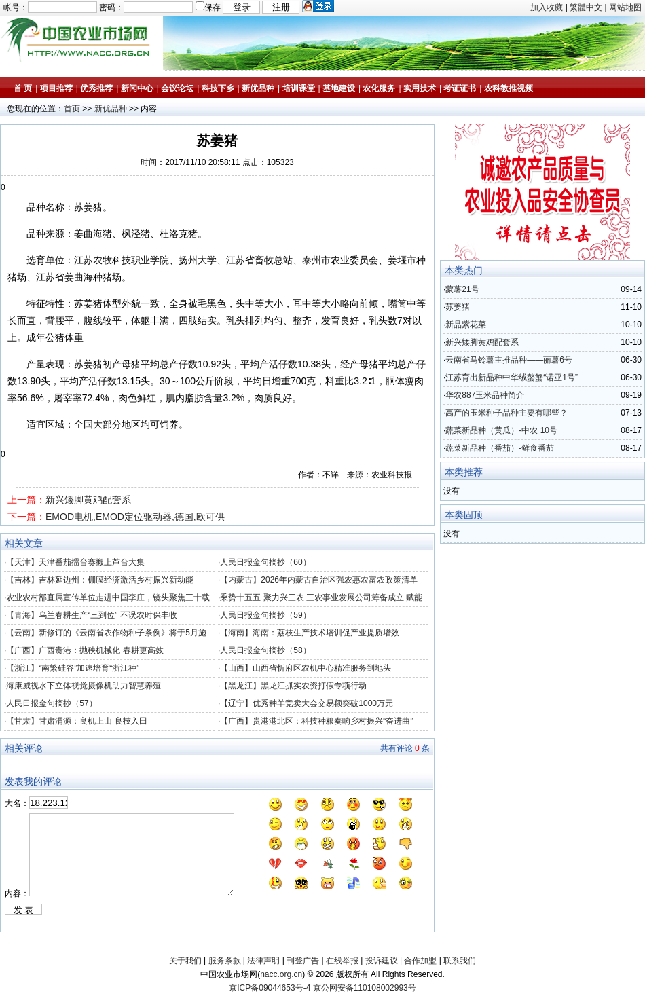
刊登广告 (303, 960)
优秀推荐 (96, 88)
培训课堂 (298, 88)
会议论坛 (177, 88)
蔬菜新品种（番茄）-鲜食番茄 (499, 448)
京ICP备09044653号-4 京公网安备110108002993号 (322, 988)
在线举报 (342, 960)
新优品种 (258, 88)
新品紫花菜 (465, 324)
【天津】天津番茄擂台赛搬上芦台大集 (75, 562)
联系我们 (459, 960)
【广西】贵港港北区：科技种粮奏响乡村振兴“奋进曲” (316, 721)
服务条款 (224, 960)
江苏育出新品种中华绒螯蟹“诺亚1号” (511, 377)
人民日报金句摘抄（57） (51, 703)
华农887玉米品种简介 (484, 395)
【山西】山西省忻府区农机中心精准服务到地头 (305, 668)
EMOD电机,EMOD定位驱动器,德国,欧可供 (135, 516)
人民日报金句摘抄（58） (265, 650)
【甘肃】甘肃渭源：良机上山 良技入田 (76, 721)
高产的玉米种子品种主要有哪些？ (506, 413)
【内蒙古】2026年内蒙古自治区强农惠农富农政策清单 (319, 580)
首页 (72, 108)
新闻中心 (137, 88)
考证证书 (459, 88)
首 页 (23, 88)
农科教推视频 (508, 88)
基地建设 (338, 88)
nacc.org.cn (281, 974)
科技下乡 (218, 88)
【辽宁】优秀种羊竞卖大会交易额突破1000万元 (306, 703)
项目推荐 (56, 88)
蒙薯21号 (462, 289)
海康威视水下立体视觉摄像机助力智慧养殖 (83, 685)
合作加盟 (420, 960)
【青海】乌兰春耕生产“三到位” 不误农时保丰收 (91, 615)
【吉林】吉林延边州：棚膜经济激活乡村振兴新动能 (100, 580)
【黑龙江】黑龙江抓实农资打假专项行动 (293, 685)
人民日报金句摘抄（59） (265, 615)
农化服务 (379, 88)
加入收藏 (546, 7)
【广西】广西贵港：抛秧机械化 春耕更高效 (84, 650)
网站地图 (625, 7)
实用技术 (419, 88)
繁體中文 (586, 7)
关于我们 (185, 960)
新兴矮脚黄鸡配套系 (88, 499)
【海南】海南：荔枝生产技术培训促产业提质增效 (309, 633)
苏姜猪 (457, 307)
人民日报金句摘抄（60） (265, 562)
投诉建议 (381, 960)
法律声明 (263, 960)
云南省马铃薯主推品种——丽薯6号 (508, 360)
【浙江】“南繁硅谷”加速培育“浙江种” (72, 668)
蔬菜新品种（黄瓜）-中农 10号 (501, 430)
